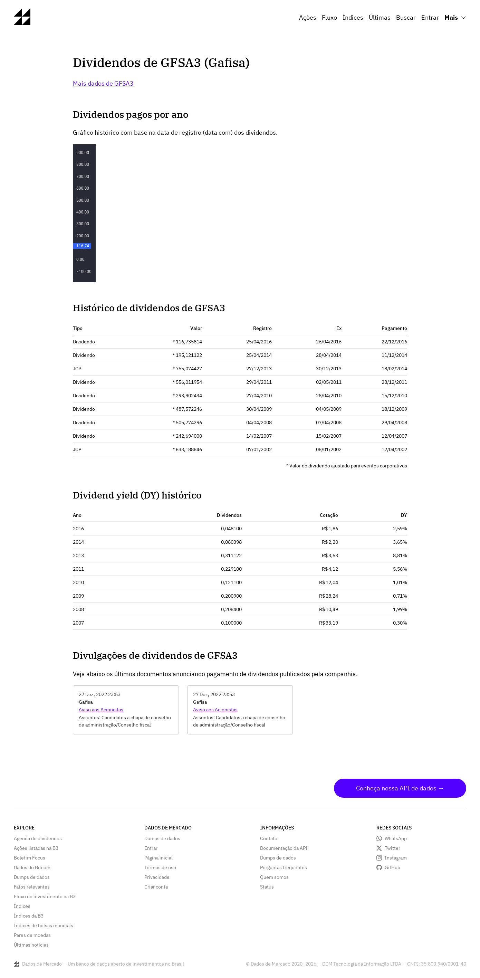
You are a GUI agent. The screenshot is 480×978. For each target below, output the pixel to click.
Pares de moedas (32, 935)
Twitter (392, 848)
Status (267, 887)
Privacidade (157, 877)
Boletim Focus (29, 858)
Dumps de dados (32, 877)
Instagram (396, 858)
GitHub (392, 867)
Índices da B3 (29, 916)
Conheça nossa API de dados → (400, 788)
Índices (353, 17)
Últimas (380, 17)
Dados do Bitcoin (32, 867)
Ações (307, 17)
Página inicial (158, 858)
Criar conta (156, 887)
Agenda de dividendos (38, 838)
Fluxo (329, 17)
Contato (268, 838)
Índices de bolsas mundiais (43, 925)
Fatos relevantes (32, 887)
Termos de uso (160, 867)
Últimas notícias (31, 945)
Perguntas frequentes (283, 867)
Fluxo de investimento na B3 (45, 896)
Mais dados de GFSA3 (103, 83)
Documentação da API (284, 848)
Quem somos (274, 877)
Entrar (430, 17)
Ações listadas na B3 (36, 848)
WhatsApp (396, 838)
